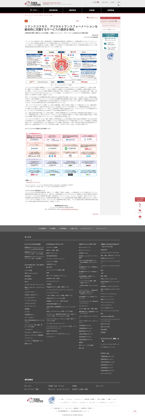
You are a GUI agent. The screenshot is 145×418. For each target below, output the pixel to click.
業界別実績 (28, 276)
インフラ (100, 386)
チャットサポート (29, 317)
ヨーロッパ (78, 399)
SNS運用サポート (29, 314)
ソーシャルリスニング (52, 292)
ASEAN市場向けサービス (86, 334)
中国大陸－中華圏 (89, 399)
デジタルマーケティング (55, 244)
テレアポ (27, 311)
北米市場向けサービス (85, 337)
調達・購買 (104, 276)
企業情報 (43, 228)
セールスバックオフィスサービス (110, 252)
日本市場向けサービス (85, 325)
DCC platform (28, 279)
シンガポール (102, 402)
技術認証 (103, 332)
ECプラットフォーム (84, 250)
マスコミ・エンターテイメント (60, 389)
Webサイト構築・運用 (52, 250)
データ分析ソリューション (108, 347)
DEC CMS (49, 267)
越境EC (81, 342)
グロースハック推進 (51, 261)
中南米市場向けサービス (85, 339)
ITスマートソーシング (107, 296)
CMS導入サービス (51, 264)
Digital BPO (104, 250)
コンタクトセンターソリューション (34, 284)
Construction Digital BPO (107, 316)
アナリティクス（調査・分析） (110, 340)
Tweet (77, 20)
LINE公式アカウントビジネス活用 (55, 298)
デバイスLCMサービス (107, 308)
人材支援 (48, 284)
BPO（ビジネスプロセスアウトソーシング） (110, 245)
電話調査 (27, 309)
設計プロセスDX (105, 324)
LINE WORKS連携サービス (53, 304)
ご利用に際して (57, 408)
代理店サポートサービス (107, 258)
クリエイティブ (50, 336)
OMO (47, 273)
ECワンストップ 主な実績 (86, 345)
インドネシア (64, 402)
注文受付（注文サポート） (32, 295)
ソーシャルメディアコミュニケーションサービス (59, 290)
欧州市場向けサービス (107, 365)
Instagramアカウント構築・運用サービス (57, 287)
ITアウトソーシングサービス (108, 294)
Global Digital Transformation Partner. (52, 2)
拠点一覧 (74, 228)
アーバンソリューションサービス (110, 310)
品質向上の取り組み (51, 331)
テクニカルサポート (30, 297)
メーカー (29, 386)
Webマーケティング (51, 253)
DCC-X (26, 281)
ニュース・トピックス (109, 25)
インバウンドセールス (31, 300)
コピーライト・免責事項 (71, 408)
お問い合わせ (105, 2)
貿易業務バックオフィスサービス (110, 286)
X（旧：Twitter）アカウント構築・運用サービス (59, 295)
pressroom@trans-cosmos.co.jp (69, 209)
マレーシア (92, 402)
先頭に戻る (95, 214)
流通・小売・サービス (57, 386)
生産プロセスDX (105, 326)
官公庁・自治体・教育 (81, 389)
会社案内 (96, 2)
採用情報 (63, 228)
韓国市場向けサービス (85, 331)
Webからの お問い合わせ (109, 43)
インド (111, 402)
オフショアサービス (106, 373)
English (112, 2)
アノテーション (29, 338)
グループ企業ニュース (109, 29)
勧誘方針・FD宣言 (87, 408)
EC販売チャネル (83, 253)
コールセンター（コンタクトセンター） (35, 266)
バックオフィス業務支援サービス (34, 341)
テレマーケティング (30, 306)
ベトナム (74, 402)
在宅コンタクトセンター (31, 273)
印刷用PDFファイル (93, 17)
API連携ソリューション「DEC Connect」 (57, 301)
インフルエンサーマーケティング (55, 323)
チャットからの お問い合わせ (109, 48)
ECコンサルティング (84, 247)
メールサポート (29, 329)
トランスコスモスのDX (33, 244)
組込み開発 (104, 329)
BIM (102, 313)
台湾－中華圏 (101, 399)
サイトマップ (101, 228)
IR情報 (53, 228)
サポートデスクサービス (107, 302)
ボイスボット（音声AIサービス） (34, 332)
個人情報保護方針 (63, 411)
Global (118, 2)
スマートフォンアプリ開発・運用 (55, 270)
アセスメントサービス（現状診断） (34, 335)
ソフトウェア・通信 (32, 389)
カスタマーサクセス (30, 303)
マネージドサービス (106, 305)
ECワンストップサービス (88, 244)
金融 (75, 386)
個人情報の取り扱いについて (79, 411)
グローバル (105, 353)
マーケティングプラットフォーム (55, 258)
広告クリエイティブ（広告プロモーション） (58, 333)
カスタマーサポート (30, 292)
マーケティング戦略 (51, 247)
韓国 (109, 399)
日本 (62, 399)
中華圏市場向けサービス (85, 328)
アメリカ (69, 399)
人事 (102, 273)
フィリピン (83, 402)
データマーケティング (52, 281)
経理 (102, 270)
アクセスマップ (87, 228)
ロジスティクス (83, 306)
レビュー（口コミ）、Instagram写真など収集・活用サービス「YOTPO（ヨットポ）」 (88, 292)
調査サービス (28, 343)
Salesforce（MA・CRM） (53, 278)
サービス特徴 (28, 270)
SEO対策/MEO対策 (51, 256)
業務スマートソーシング (107, 299)
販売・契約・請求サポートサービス (110, 255)
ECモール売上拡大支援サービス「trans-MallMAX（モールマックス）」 (88, 262)
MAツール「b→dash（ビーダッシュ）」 (57, 275)
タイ (115, 399)
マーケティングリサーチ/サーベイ (110, 344)
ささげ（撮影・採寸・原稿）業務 (88, 308)
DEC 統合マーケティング (33, 182)
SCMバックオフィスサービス (109, 279)
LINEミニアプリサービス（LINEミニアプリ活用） (60, 311)
